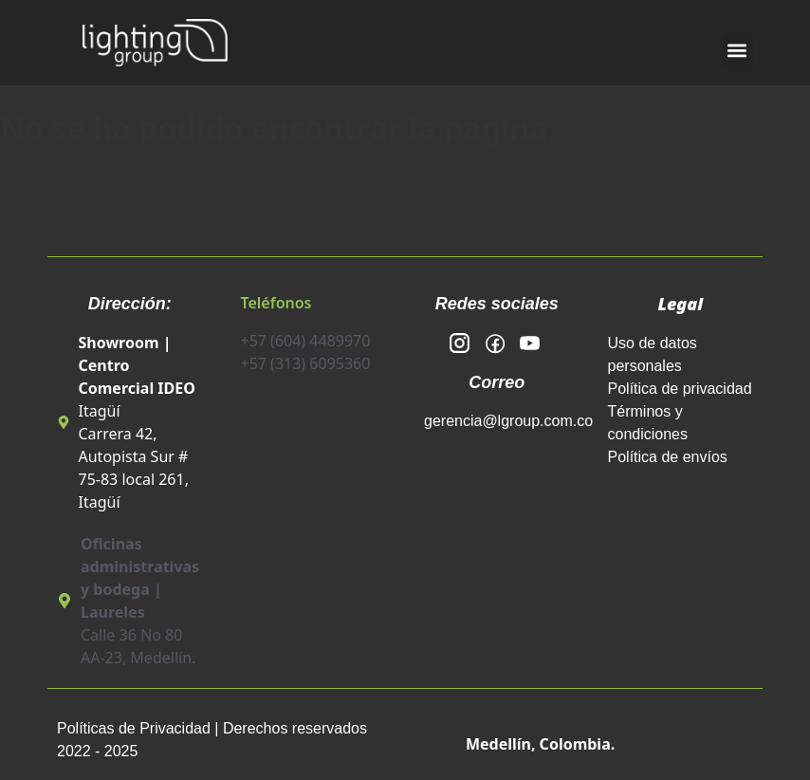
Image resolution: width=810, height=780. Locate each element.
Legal (680, 303)
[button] (737, 50)
